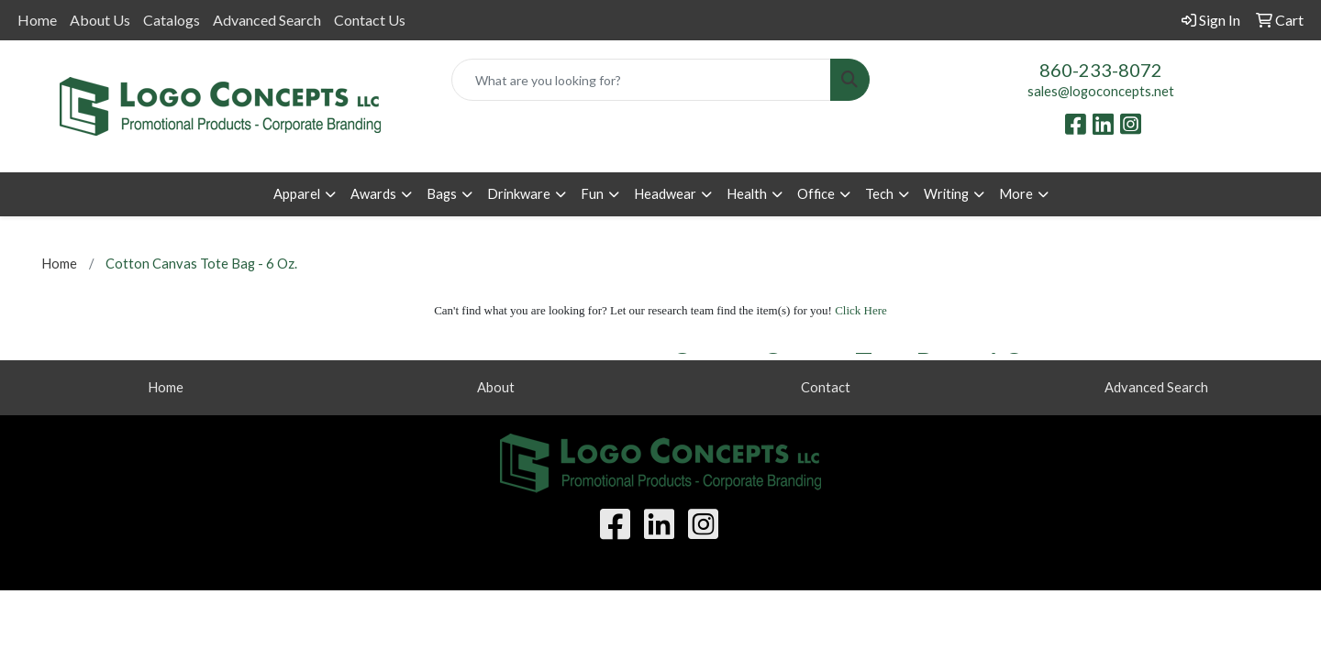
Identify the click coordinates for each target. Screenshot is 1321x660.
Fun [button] (592, 194)
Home (37, 19)
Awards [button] (373, 194)
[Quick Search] (641, 80)
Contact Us (369, 19)
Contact (825, 387)
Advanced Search (267, 19)
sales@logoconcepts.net (1100, 91)
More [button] (1016, 194)
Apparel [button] (296, 194)
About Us (100, 19)
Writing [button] (946, 194)
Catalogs (171, 19)
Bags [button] (442, 194)
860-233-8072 (1100, 70)
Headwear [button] (665, 194)
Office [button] (816, 194)
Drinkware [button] (518, 194)
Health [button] (747, 194)
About (496, 387)
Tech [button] (879, 194)
